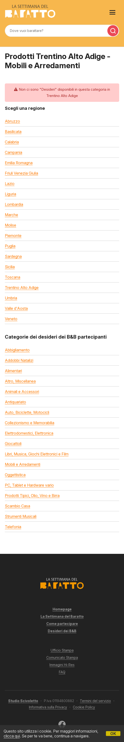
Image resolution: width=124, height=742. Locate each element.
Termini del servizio (95, 701)
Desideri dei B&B (62, 631)
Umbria (11, 298)
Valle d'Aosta (16, 308)
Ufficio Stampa (62, 650)
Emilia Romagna (19, 162)
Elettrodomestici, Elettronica (29, 433)
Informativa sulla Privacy (48, 707)
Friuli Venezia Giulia (21, 173)
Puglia (10, 246)
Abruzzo (12, 121)
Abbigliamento (17, 350)
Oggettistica (15, 474)
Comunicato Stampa (62, 657)
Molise (10, 225)
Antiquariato (15, 402)
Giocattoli (13, 443)
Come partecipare (62, 624)
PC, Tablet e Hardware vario (29, 485)
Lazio (9, 183)
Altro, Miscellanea (20, 381)
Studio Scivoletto (23, 701)
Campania (13, 152)
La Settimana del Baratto (62, 616)
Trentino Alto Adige (22, 287)
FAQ (62, 672)
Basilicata (13, 131)
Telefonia (13, 526)
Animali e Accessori (22, 391)
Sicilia (10, 266)
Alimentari (13, 370)
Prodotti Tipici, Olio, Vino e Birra (32, 495)
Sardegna (13, 256)
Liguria (10, 194)
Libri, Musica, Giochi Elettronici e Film (37, 454)
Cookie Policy (84, 707)
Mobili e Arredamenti (22, 464)
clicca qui (12, 736)
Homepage (62, 609)
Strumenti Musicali (20, 516)
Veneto (11, 318)
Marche (11, 214)
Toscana (12, 277)
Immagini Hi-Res (62, 665)
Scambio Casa (17, 506)
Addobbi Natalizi (19, 360)
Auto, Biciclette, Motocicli (27, 412)
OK (113, 733)
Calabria (12, 142)
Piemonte (13, 235)
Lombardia (14, 204)
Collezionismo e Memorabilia (29, 422)
